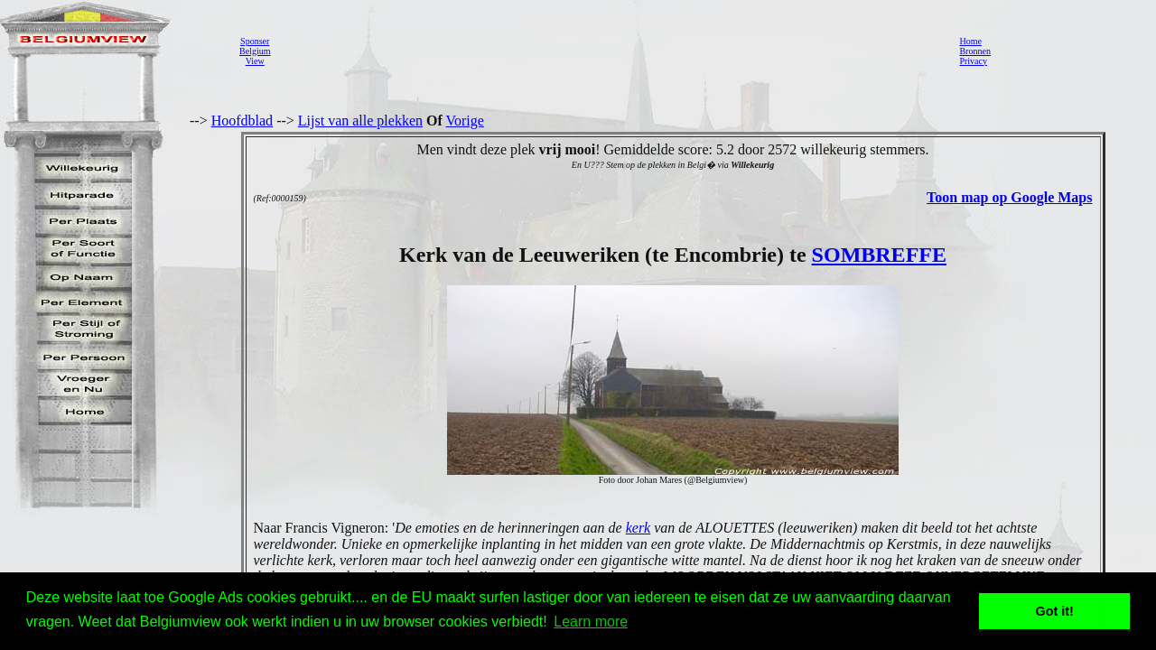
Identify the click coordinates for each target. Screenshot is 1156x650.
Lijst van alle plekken (360, 120)
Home (970, 41)
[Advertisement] (609, 50)
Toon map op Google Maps (1009, 197)
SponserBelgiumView (254, 51)
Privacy (973, 61)
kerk (638, 527)
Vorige (465, 120)
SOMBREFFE (879, 254)
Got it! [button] (1055, 611)
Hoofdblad (242, 120)
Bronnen (974, 51)
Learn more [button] (591, 621)
